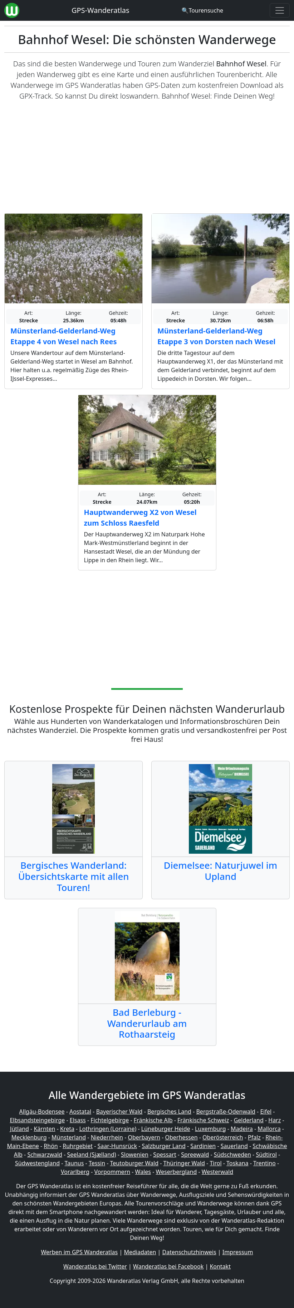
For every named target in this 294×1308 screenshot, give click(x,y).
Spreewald (195, 1154)
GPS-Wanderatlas (100, 10)
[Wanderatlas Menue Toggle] (280, 10)
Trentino (264, 1163)
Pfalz (254, 1137)
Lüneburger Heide (165, 1129)
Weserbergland (176, 1172)
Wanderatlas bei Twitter (95, 1266)
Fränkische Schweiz (203, 1120)
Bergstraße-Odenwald (225, 1111)
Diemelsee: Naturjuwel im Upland (220, 871)
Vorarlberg (75, 1172)
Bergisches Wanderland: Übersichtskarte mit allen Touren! (73, 876)
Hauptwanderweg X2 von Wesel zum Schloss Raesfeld (140, 517)
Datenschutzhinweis (189, 1252)
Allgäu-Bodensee (42, 1111)
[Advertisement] (147, 157)
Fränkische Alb (153, 1120)
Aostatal (80, 1111)
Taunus (74, 1163)
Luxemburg (210, 1129)
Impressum (237, 1252)
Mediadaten (140, 1252)
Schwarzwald (44, 1154)
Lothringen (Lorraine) (107, 1129)
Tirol (215, 1163)
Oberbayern (144, 1137)
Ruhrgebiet (78, 1146)
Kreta (67, 1129)
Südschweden (232, 1154)
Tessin (97, 1163)
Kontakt (220, 1266)
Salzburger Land (164, 1146)
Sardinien (203, 1146)
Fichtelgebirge (109, 1120)
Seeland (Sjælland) (91, 1154)
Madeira (242, 1129)
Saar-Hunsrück (117, 1146)
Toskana (237, 1163)
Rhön (51, 1146)
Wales (143, 1172)
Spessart (164, 1154)
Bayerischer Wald (119, 1111)
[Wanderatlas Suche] (202, 10)
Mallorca (269, 1129)
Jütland (19, 1129)
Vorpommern (112, 1172)
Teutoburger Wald (134, 1163)
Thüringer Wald (184, 1163)
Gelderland (249, 1120)
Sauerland (234, 1146)
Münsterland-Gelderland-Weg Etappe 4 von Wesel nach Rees (63, 336)
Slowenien (134, 1154)
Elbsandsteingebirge (37, 1120)
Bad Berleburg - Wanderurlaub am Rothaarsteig (147, 1023)
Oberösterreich (222, 1137)
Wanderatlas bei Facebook (168, 1266)
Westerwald (217, 1172)
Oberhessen (181, 1137)
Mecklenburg (29, 1137)
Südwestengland (37, 1163)
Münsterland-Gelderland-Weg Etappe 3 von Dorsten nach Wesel (216, 336)
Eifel (265, 1111)
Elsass (78, 1120)
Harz (274, 1120)
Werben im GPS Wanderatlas (79, 1252)
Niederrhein (107, 1137)
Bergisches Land (169, 1111)
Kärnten (44, 1129)
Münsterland (69, 1137)
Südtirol (266, 1154)
